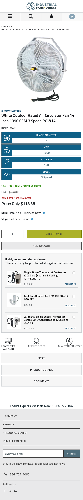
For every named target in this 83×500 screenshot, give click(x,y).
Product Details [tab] (41, 370)
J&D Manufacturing (11, 111)
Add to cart (54, 234)
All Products (6, 26)
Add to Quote (41, 246)
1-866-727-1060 (63, 406)
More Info (70, 284)
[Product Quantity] (12, 234)
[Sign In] (51, 17)
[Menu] (10, 17)
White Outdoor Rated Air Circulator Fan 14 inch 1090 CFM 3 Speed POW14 (35, 29)
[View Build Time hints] (44, 213)
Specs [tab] (41, 358)
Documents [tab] (42, 381)
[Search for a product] (31, 17)
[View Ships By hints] (32, 219)
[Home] (41, 6)
